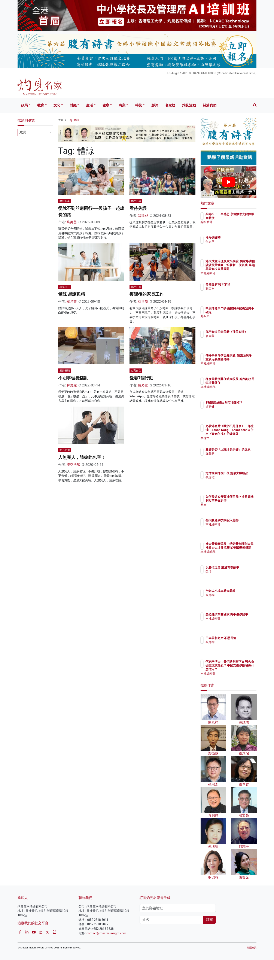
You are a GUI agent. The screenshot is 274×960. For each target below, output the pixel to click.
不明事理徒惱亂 (73, 377)
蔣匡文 (235, 292)
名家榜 (170, 105)
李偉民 (235, 438)
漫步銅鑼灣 (238, 237)
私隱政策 (251, 947)
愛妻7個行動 (141, 377)
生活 (89, 105)
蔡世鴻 (143, 302)
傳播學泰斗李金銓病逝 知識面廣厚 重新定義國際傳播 (243, 359)
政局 (24, 105)
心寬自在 (65, 286)
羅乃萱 (72, 302)
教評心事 (65, 201)
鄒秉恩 (235, 457)
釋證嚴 (72, 385)
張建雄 (235, 481)
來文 (234, 508)
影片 (154, 105)
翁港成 (143, 216)
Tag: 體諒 (73, 120)
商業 (122, 105)
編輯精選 (237, 226)
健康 (105, 105)
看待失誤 (138, 208)
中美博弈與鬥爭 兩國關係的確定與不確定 (243, 312)
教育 (40, 105)
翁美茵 (72, 222)
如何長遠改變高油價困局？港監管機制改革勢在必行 (243, 500)
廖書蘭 (235, 339)
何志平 (235, 241)
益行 (234, 575)
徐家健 (235, 410)
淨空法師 (73, 465)
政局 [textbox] (22, 132)
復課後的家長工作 (147, 294)
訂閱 (209, 920)
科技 (138, 105)
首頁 (60, 120)
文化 (57, 105)
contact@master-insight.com (106, 933)
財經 (73, 105)
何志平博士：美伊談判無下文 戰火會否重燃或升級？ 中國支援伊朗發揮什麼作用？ (243, 669)
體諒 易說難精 (71, 294)
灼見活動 (189, 105)
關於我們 (209, 105)
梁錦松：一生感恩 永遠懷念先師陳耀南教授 (241, 218)
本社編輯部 (238, 273)
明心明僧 (65, 450)
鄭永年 (235, 320)
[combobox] (35, 132)
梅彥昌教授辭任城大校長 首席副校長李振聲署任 (243, 382)
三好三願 (65, 370)
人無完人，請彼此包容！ (81, 457)
